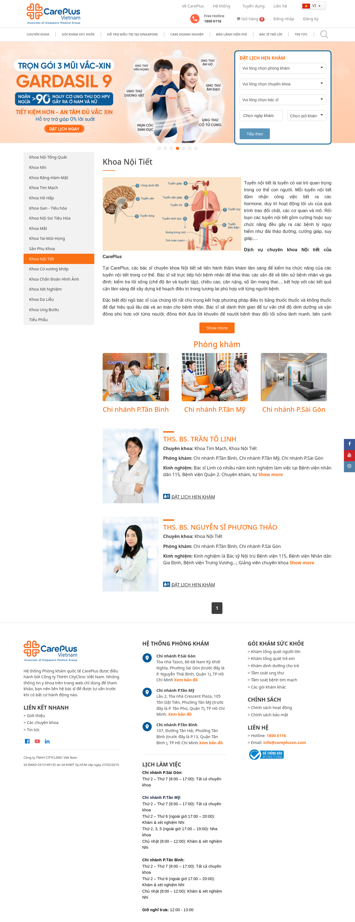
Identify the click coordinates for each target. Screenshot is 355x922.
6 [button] (189, 148)
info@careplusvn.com (284, 742)
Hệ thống (221, 6)
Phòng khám (217, 344)
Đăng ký (310, 18)
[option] (177, 92)
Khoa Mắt (38, 228)
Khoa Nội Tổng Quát (48, 157)
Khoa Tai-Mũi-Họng (47, 238)
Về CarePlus (193, 6)
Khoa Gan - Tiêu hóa (48, 208)
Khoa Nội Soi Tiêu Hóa (49, 218)
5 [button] (183, 148)
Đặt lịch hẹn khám (193, 497)
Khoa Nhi (37, 167)
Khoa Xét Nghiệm (45, 289)
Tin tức (301, 34)
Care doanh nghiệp (187, 34)
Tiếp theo (255, 134)
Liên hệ (280, 6)
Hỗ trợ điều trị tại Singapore (132, 34)
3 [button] (171, 148)
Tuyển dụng (253, 6)
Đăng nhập (283, 18)
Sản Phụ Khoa (42, 248)
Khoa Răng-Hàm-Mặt (48, 177)
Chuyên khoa (38, 34)
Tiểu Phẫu (38, 319)
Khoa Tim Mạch (43, 187)
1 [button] (159, 148)
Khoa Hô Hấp (41, 197)
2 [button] (165, 148)
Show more (216, 328)
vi (309, 5)
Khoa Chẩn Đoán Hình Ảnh (54, 279)
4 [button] (177, 148)
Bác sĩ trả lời (270, 34)
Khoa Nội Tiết (41, 258)
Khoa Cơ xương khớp (49, 268)
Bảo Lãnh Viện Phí (231, 34)
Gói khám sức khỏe (78, 34)
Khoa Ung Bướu (44, 309)
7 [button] (195, 148)
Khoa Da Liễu (41, 299)
